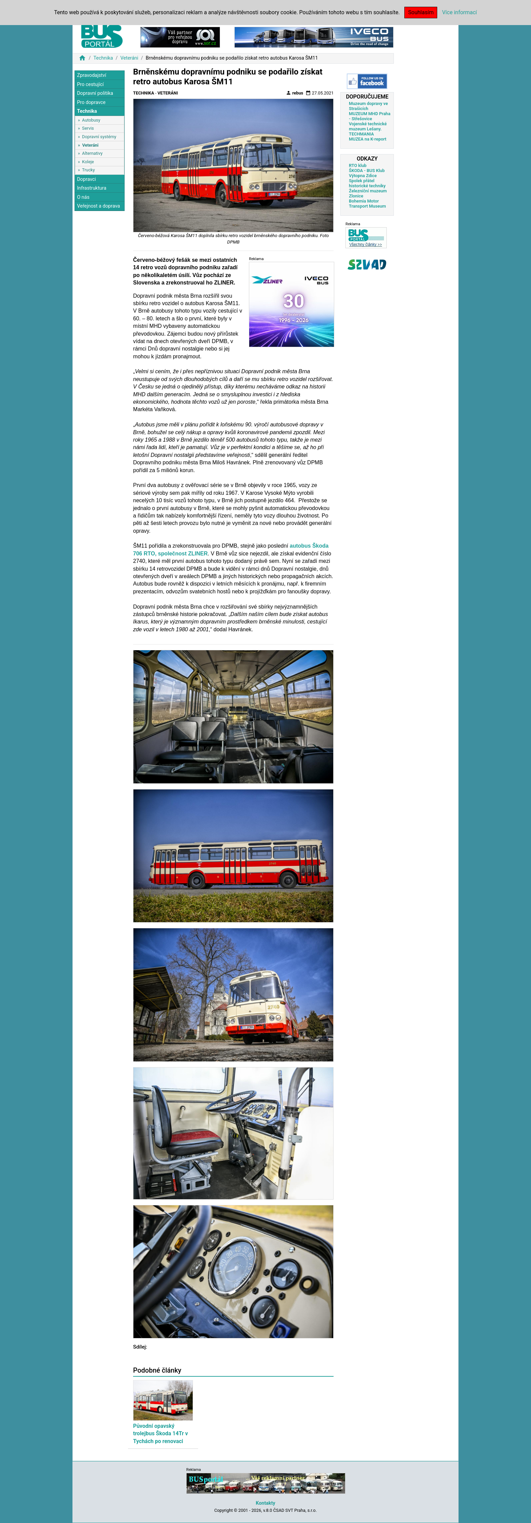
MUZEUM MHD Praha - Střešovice (369, 116)
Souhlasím (420, 12)
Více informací (459, 12)
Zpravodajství (91, 75)
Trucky (88, 169)
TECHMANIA (361, 133)
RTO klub (357, 165)
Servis (88, 128)
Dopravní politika (95, 93)
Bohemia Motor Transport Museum (367, 203)
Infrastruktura (91, 188)
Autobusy (91, 120)
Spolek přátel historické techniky (367, 183)
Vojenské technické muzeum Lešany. (368, 126)
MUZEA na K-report (367, 139)
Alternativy (92, 153)
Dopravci (86, 179)
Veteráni (129, 58)
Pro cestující (90, 84)
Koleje (88, 161)
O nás (83, 197)
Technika (103, 58)
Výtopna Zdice (363, 175)
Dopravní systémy (99, 136)
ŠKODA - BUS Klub (367, 170)
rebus (294, 93)
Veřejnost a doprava (98, 206)
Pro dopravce (91, 102)
